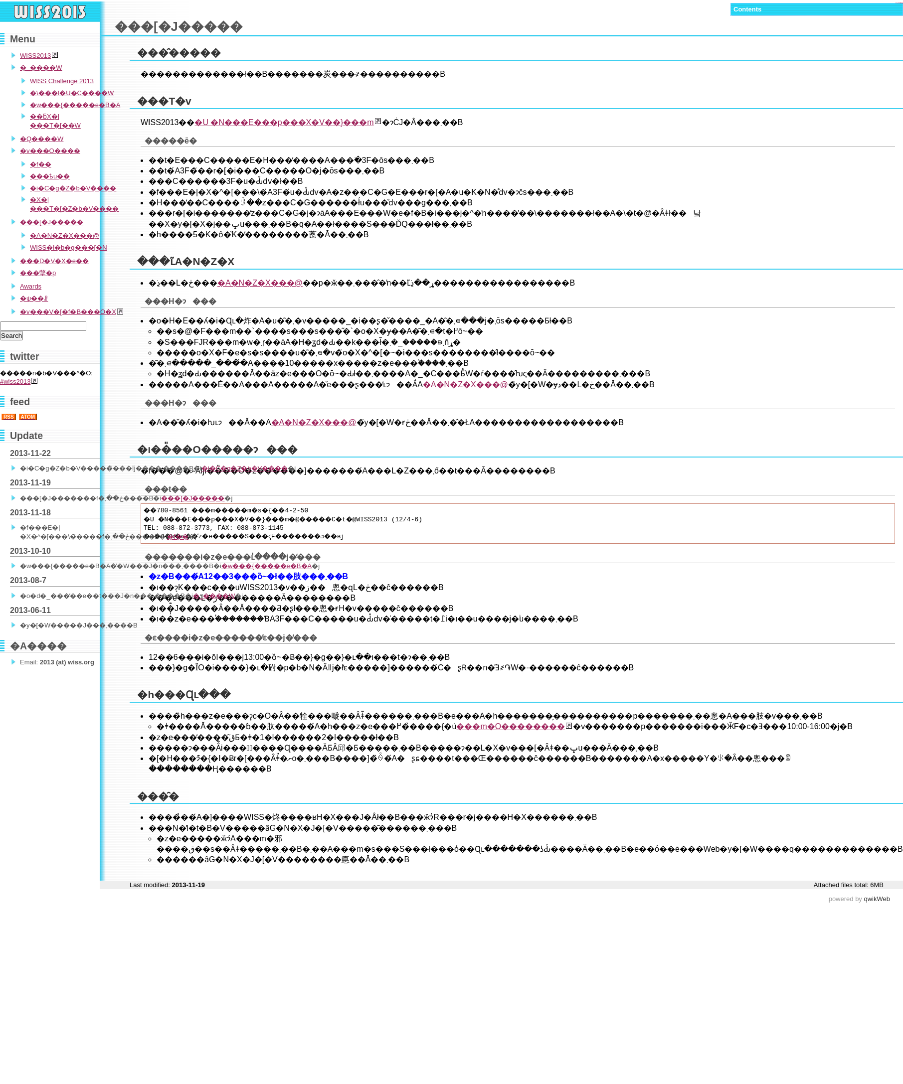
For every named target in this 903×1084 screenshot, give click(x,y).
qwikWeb (877, 899)
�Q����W (41, 139)
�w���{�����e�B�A (75, 105)
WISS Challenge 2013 (62, 81)
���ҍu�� (50, 176)
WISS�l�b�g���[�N (68, 247)
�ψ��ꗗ (34, 298)
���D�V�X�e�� (54, 261)
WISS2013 (35, 55)
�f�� (40, 164)
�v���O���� (50, 151)
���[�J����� (51, 222)
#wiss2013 (15, 381)
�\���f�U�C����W (72, 93)
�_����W (41, 67)
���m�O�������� (510, 726)
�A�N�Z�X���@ (260, 283)
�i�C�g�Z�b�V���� (73, 188)
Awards (30, 286)
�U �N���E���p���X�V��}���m (283, 122)
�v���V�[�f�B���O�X (68, 311)
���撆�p (38, 273)
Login (899, 2)
